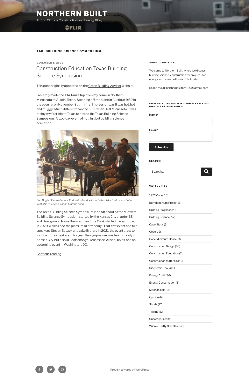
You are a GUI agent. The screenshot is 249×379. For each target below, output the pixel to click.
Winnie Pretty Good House (165, 326)
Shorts (153, 304)
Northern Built (72, 13)
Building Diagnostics (161, 209)
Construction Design (161, 246)
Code (152, 231)
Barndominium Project (163, 202)
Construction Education (164, 253)
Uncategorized (158, 318)
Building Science (159, 217)
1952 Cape (156, 195)
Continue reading (49, 254)
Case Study (156, 224)
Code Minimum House (163, 239)
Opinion (154, 297)
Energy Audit (157, 275)
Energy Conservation (162, 282)
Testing (153, 311)
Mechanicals (157, 289)
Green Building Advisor (104, 86)
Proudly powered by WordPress (129, 369)
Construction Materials (163, 260)
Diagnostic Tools (159, 268)
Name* (180, 119)
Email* (180, 135)
